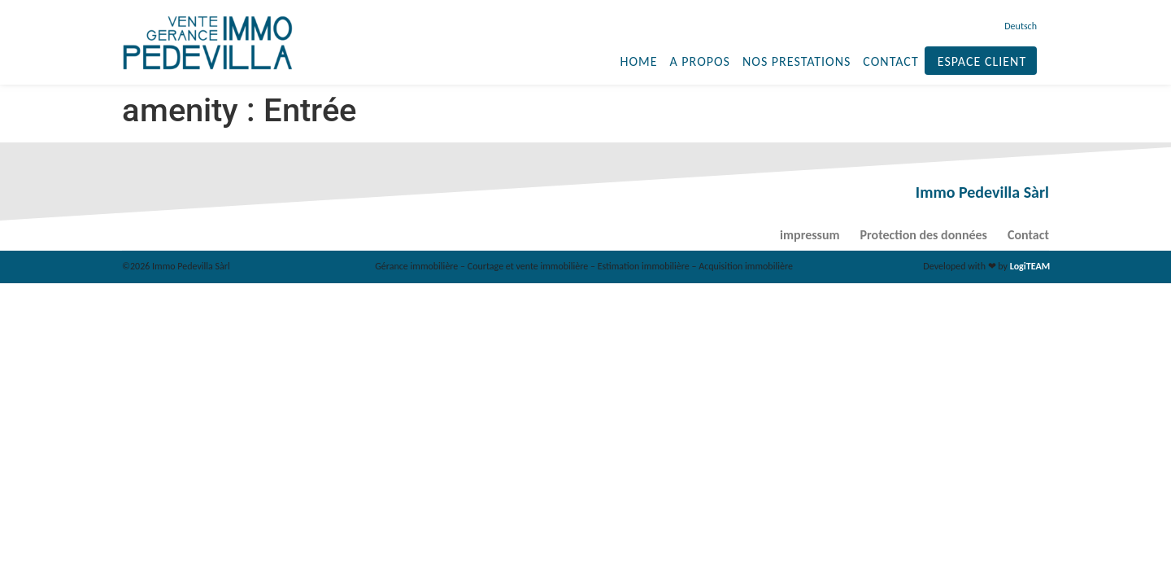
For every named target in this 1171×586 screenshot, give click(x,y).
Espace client (982, 61)
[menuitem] (1018, 26)
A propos (699, 61)
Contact (890, 61)
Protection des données (923, 235)
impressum (809, 235)
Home (638, 61)
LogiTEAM (1030, 266)
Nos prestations (796, 61)
